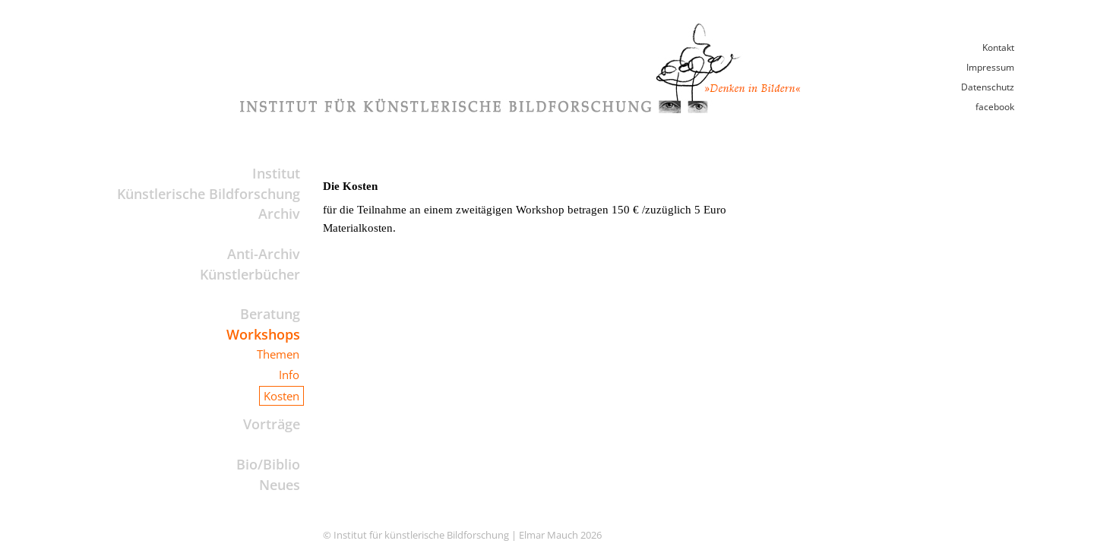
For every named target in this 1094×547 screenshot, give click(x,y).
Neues (279, 485)
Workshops (263, 334)
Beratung (270, 314)
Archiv (279, 213)
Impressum (990, 67)
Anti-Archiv (263, 254)
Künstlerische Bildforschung (208, 194)
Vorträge (271, 424)
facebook (994, 106)
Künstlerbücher (250, 274)
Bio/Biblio (268, 464)
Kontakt (998, 47)
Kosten (281, 395)
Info (289, 374)
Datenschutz (987, 87)
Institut (276, 173)
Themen (278, 354)
